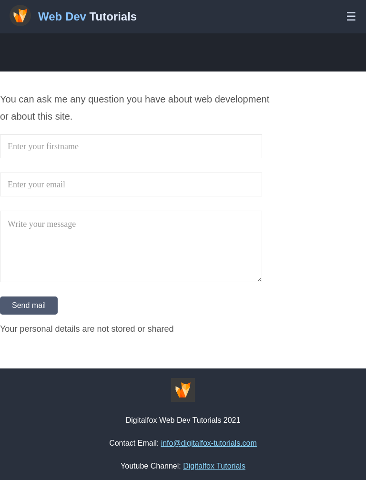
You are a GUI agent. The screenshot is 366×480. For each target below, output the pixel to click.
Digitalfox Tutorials (214, 466)
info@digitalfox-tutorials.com (209, 443)
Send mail (29, 305)
